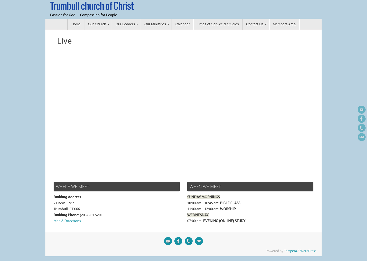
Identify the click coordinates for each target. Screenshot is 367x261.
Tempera (290, 251)
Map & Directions (67, 221)
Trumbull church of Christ (92, 6)
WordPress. (308, 251)
